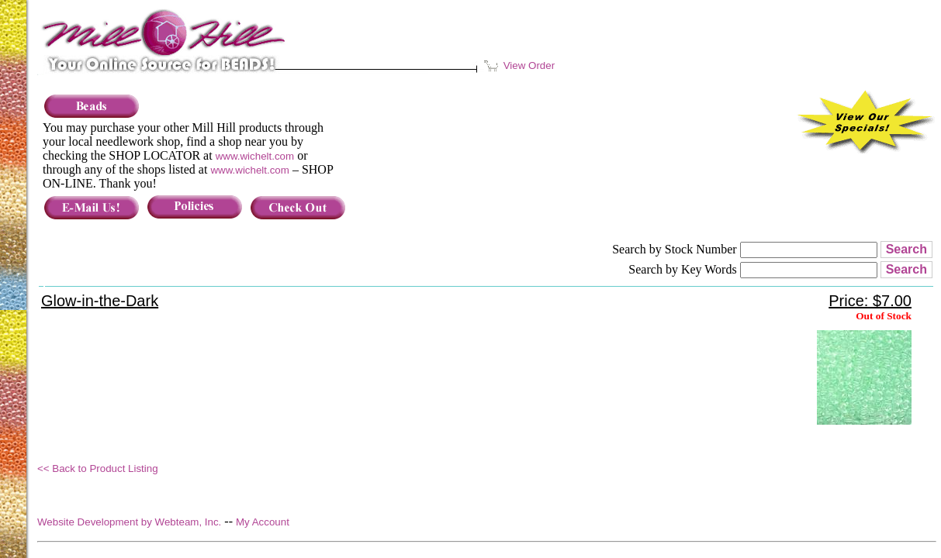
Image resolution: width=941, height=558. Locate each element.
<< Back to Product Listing (97, 468)
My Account (262, 522)
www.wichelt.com (255, 156)
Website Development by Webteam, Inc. (129, 522)
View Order (521, 65)
